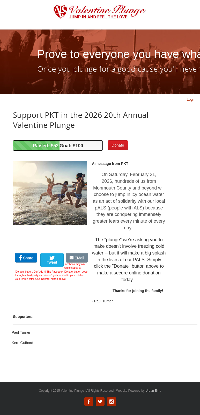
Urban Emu (153, 390)
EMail (77, 258)
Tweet (52, 260)
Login (191, 99)
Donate (118, 145)
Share (26, 258)
